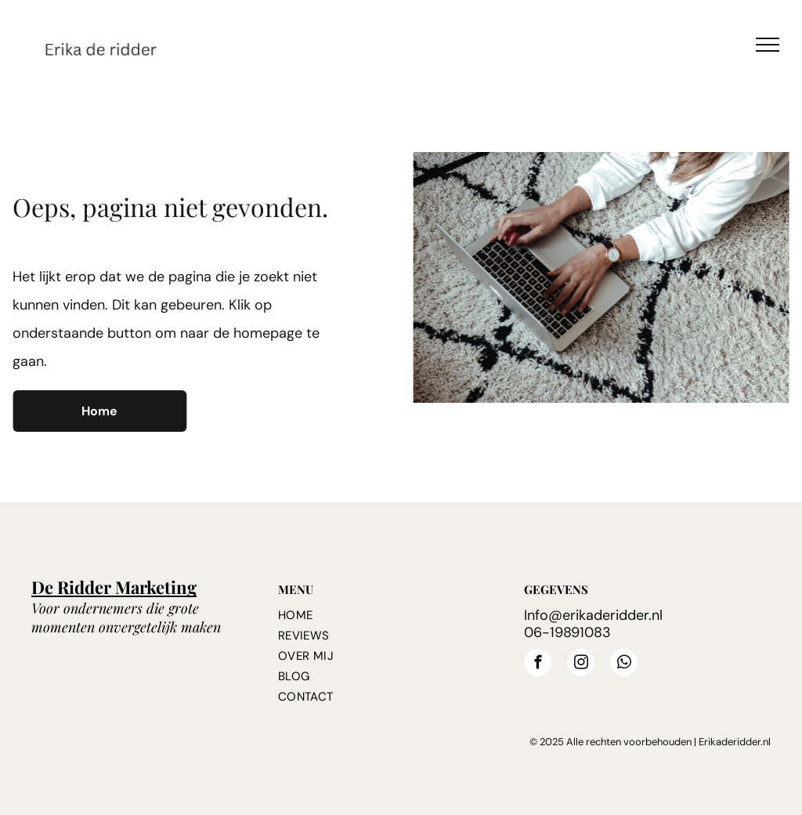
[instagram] (580, 664)
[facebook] (537, 664)
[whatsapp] (624, 664)
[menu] (767, 44)
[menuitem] (393, 615)
